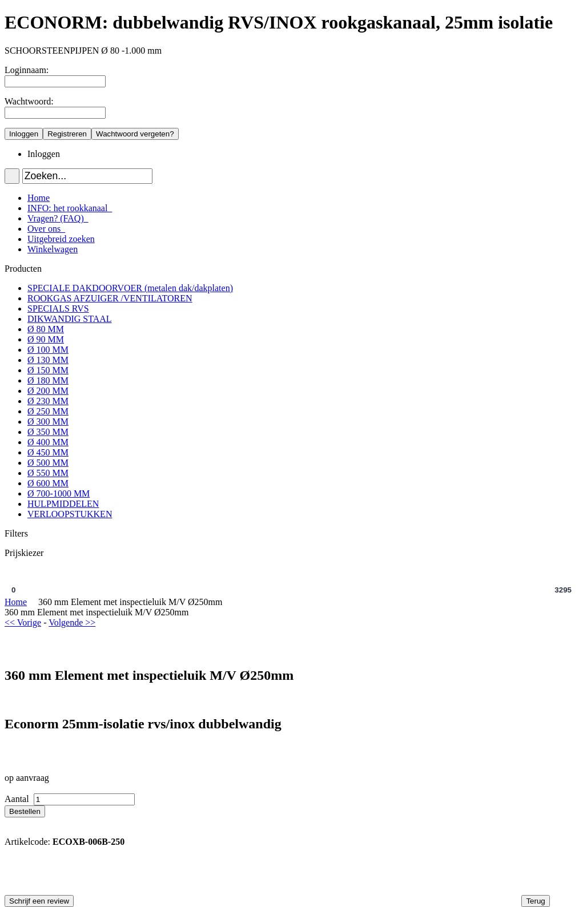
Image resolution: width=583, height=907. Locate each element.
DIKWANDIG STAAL (69, 319)
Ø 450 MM (48, 452)
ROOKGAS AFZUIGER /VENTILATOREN (109, 298)
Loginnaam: (27, 70)
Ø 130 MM (48, 360)
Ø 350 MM (48, 432)
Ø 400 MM (48, 442)
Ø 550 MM (48, 473)
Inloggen (43, 154)
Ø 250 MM (48, 411)
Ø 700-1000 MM (58, 493)
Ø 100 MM (48, 349)
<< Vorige (23, 622)
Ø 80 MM (45, 329)
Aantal (18, 799)
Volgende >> (72, 622)
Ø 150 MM (48, 370)
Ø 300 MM (48, 421)
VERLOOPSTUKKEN (69, 514)
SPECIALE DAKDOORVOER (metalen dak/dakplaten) (130, 288)
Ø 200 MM (48, 391)
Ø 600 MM (48, 483)
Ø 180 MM (48, 380)
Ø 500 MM (48, 462)
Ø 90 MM (45, 339)
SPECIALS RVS (58, 308)
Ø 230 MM (48, 401)
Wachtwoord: (29, 101)
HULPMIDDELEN (63, 504)
